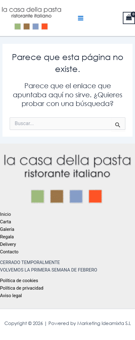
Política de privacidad (21, 288)
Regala (7, 237)
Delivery (8, 244)
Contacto (9, 252)
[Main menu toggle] (80, 18)
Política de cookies (19, 280)
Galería (7, 229)
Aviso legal (11, 295)
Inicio (5, 214)
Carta (5, 222)
